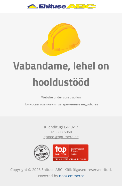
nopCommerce (71, 175)
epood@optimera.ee (61, 136)
